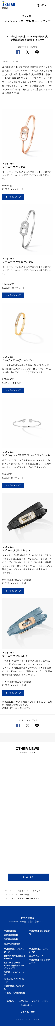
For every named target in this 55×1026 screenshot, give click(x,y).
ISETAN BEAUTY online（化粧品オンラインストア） (14, 965)
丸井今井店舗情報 (12, 944)
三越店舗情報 (10, 931)
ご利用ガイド (10, 1001)
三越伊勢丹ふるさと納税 (14, 987)
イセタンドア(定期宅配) (14, 993)
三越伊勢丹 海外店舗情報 (39, 932)
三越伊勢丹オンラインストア (14, 950)
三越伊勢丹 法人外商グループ (39, 961)
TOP (6, 891)
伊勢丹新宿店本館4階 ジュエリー (27, 39)
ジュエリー (35, 891)
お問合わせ (23, 1001)
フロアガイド (19, 891)
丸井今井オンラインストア (14, 980)
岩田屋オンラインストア (14, 973)
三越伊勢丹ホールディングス (39, 950)
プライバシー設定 (28, 1012)
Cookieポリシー (27, 1005)
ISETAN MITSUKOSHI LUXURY (14, 957)
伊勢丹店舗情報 (11, 935)
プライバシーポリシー (40, 1001)
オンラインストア (13, 197)
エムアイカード (36, 956)
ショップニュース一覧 (19, 894)
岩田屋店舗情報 (11, 939)
